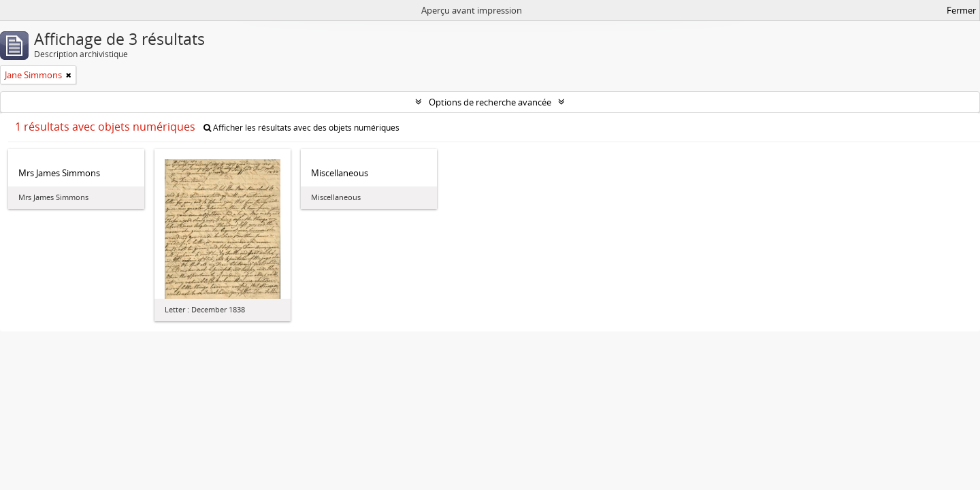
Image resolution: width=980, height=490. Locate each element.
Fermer (961, 10)
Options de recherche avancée (490, 102)
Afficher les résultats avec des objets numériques (301, 127)
